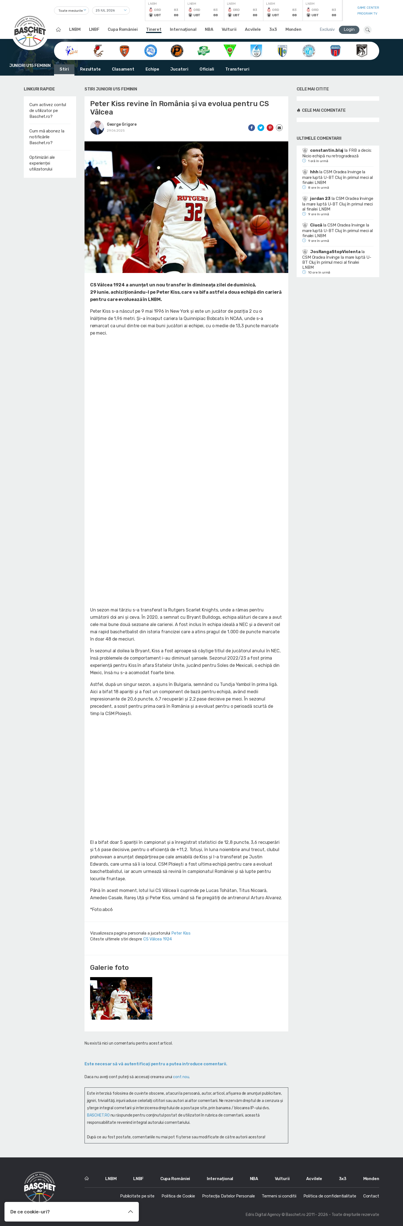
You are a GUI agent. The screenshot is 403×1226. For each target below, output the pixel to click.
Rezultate (90, 69)
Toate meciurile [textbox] (70, 11)
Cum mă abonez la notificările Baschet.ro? (46, 137)
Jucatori (179, 69)
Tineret (153, 29)
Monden (293, 29)
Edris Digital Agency (263, 1214)
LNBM (75, 29)
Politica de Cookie (178, 1196)
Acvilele (253, 29)
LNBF (94, 29)
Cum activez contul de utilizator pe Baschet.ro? (47, 110)
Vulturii (229, 29)
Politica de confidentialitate (329, 1196)
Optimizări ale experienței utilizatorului (42, 163)
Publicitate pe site (137, 1196)
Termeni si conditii (279, 1196)
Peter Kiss (181, 933)
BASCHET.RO (98, 1115)
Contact (371, 1196)
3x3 (273, 29)
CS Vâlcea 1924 (157, 939)
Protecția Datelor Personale (228, 1196)
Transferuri (237, 69)
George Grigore (122, 124)
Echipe (152, 69)
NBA (209, 29)
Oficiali (207, 69)
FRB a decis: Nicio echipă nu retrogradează (337, 153)
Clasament (123, 69)
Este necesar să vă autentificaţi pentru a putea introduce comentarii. (156, 1063)
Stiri (64, 69)
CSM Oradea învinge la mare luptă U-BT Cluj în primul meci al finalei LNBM (337, 177)
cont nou (181, 1077)
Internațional (183, 29)
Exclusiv (327, 29)
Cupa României (123, 29)
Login (349, 29)
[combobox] (71, 10)
